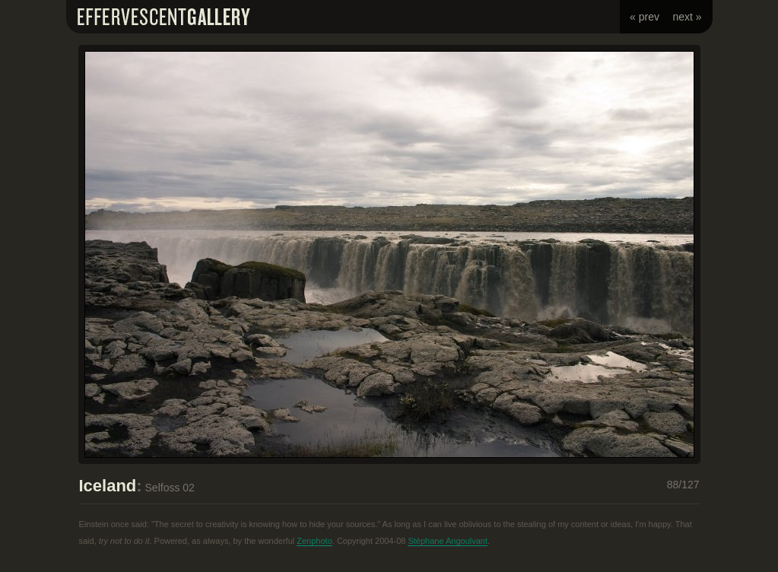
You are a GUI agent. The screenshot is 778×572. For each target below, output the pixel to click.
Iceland (108, 485)
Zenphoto (314, 540)
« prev (644, 17)
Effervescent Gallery (164, 16)
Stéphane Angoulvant (447, 540)
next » (686, 17)
